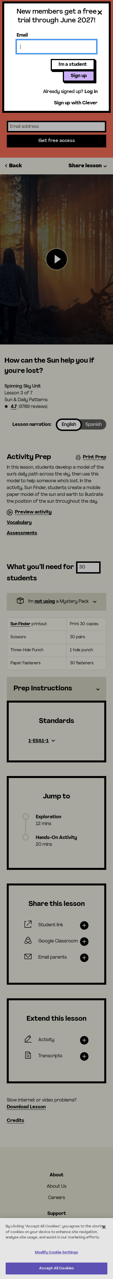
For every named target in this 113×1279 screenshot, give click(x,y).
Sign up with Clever (76, 103)
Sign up (79, 76)
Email (22, 35)
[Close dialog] (100, 13)
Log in (91, 92)
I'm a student (73, 64)
